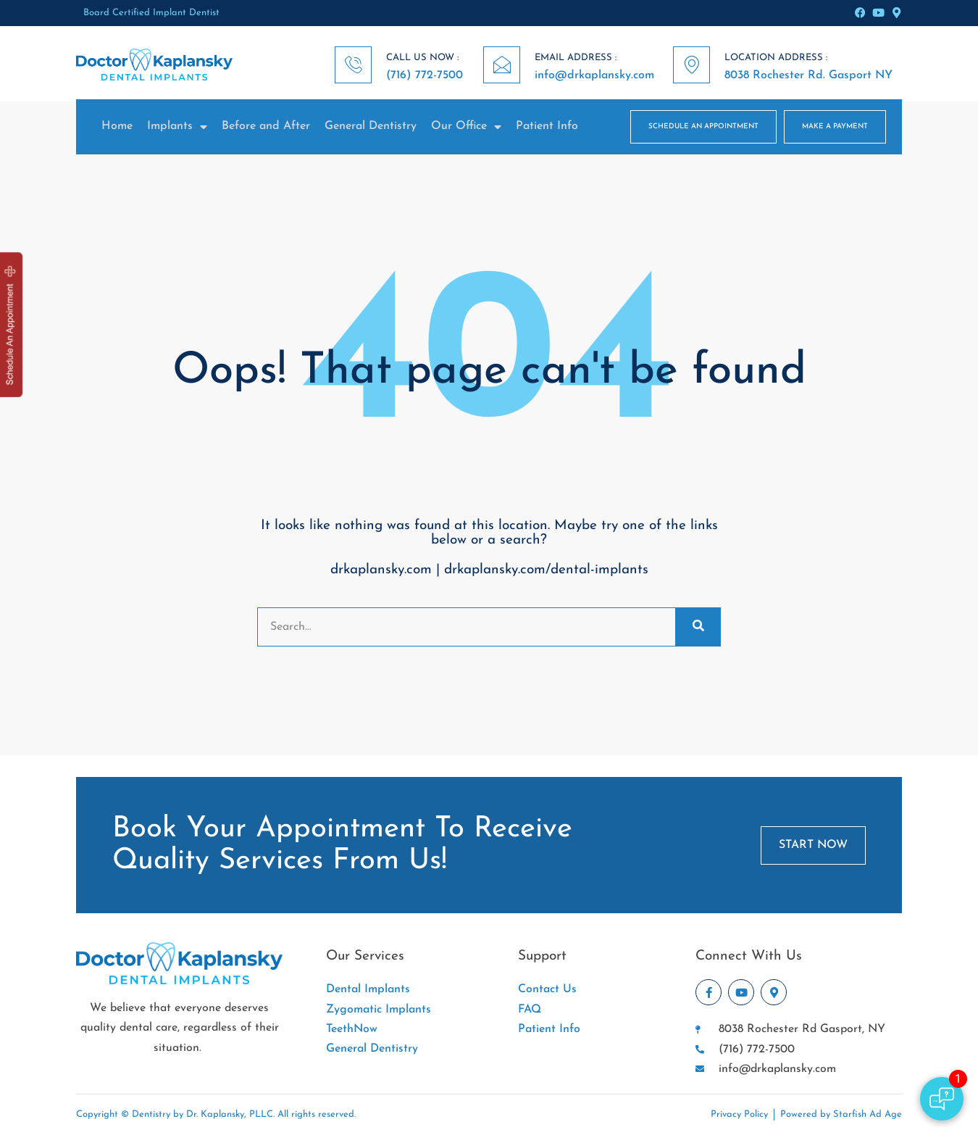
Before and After (266, 126)
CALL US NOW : (422, 57)
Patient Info (547, 126)
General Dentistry (371, 126)
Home (117, 126)
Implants (177, 126)
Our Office (466, 126)
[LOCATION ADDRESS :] (691, 64)
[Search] (697, 627)
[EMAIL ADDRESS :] (501, 64)
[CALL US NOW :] (353, 64)
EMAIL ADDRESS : (576, 57)
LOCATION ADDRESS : (775, 57)
